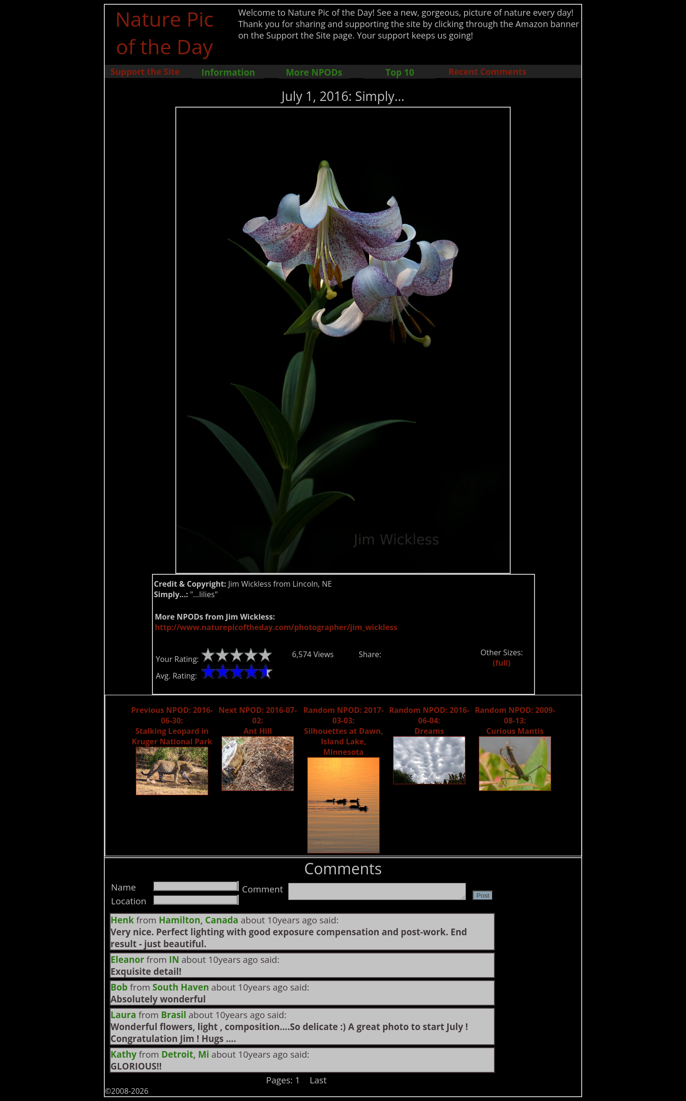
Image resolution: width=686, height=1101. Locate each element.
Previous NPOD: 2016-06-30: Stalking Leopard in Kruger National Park (171, 726)
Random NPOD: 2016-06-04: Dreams (429, 720)
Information (228, 72)
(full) (501, 663)
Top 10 (399, 72)
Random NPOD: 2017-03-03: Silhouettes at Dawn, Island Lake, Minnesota (343, 731)
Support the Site (145, 71)
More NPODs (314, 72)
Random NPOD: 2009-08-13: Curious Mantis (515, 720)
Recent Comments (487, 71)
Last (318, 1080)
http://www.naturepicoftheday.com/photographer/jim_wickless (276, 627)
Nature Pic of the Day (164, 32)
